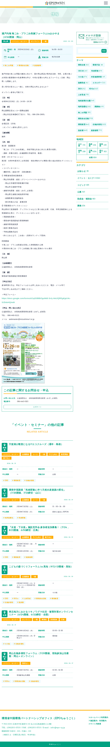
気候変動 (22, 518)
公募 (81, 192)
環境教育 (17, 480)
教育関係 (64, 454)
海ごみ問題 (9, 65)
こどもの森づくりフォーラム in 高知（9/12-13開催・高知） (41, 566)
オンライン (35, 41)
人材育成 (27, 599)
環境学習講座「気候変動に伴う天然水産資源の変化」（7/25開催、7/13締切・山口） (37, 491)
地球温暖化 (9, 518)
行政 (62, 620)
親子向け (6, 458)
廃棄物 (99, 106)
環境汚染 (98, 65)
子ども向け (53, 454)
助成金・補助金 (86, 199)
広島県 (93, 151)
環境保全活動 (24, 65)
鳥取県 (103, 145)
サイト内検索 (95, 724)
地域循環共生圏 (86, 100)
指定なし (25, 663)
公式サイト (37, 407)
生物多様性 (30, 480)
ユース (35, 454)
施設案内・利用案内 (98, 721)
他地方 (82, 151)
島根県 (92, 145)
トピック (83, 185)
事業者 (44, 620)
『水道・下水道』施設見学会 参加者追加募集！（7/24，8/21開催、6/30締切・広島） (39, 528)
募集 (81, 206)
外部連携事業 (98, 77)
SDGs (16, 599)
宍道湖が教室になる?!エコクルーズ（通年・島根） (36, 444)
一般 (45, 41)
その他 (7, 644)
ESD (6, 480)
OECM (82, 71)
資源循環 (37, 65)
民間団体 (54, 620)
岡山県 (5, 41)
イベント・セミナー (19, 41)
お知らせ (83, 171)
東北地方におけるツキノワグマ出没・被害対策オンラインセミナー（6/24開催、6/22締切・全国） (41, 613)
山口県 (81, 145)
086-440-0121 (22, 401)
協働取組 (83, 83)
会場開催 (25, 454)
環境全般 (83, 65)
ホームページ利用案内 (99, 717)
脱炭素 (21, 602)
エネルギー (99, 83)
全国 (93, 157)
